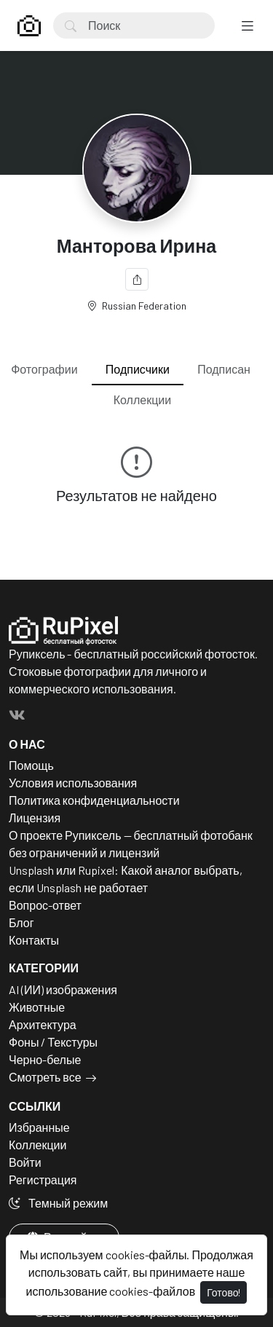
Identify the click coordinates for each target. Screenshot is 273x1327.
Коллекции (142, 399)
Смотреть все (45, 1077)
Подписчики (138, 369)
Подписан (223, 369)
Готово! (223, 1292)
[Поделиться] (137, 279)
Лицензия (34, 817)
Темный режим (58, 1203)
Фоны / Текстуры (53, 1042)
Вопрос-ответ (45, 905)
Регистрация (43, 1179)
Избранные (39, 1127)
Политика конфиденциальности (94, 800)
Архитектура (42, 1024)
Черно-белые (45, 1059)
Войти (25, 1162)
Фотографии (44, 369)
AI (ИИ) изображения (63, 989)
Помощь (31, 765)
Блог (21, 922)
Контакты (34, 940)
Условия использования (73, 782)
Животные (37, 1007)
